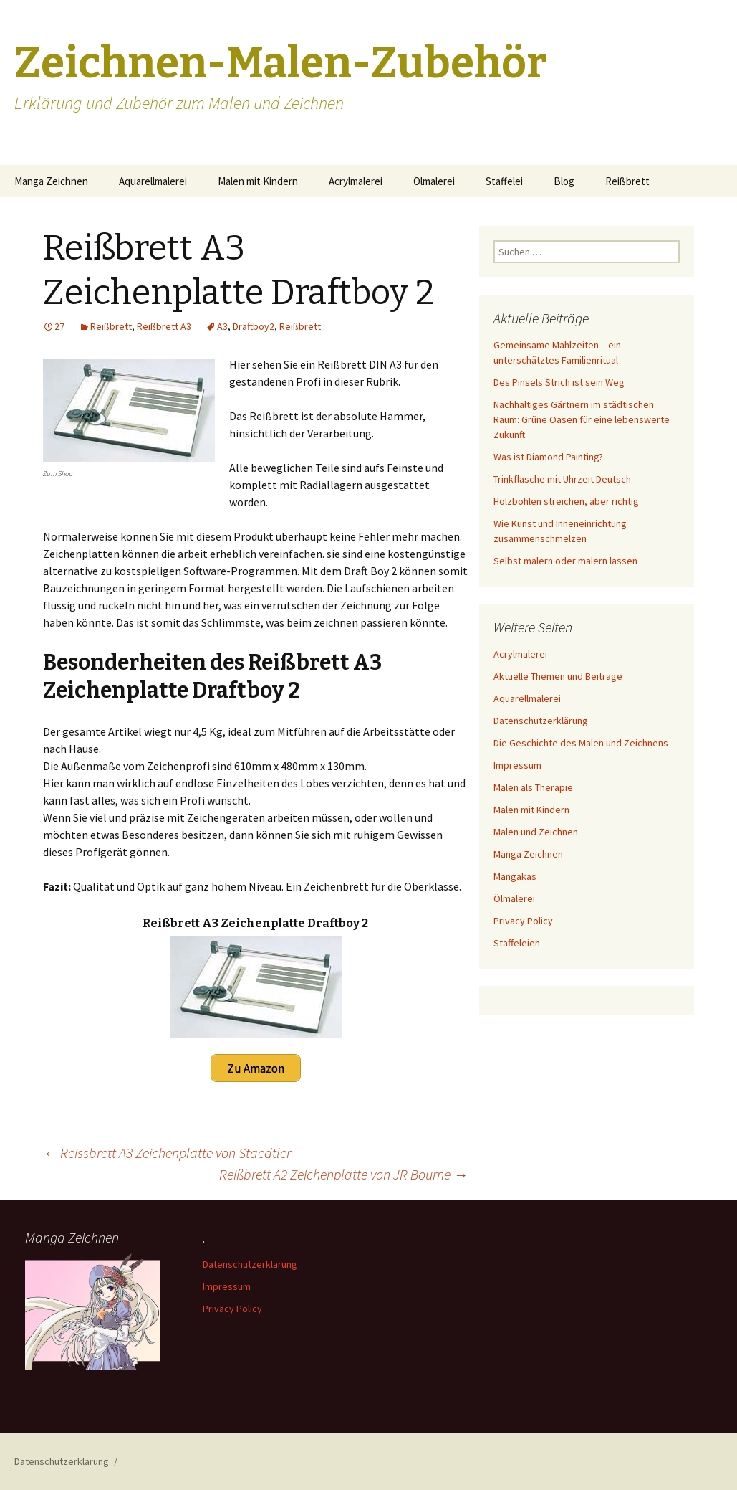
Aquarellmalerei (153, 181)
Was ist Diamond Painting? (548, 456)
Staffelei (504, 181)
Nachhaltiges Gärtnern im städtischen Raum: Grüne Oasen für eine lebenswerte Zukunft (581, 419)
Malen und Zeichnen (535, 831)
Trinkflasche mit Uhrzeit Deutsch (562, 479)
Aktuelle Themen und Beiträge (557, 676)
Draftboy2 (253, 326)
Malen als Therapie (533, 787)
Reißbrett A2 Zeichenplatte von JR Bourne (343, 1173)
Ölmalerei (434, 181)
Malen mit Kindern (258, 181)
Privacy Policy (523, 920)
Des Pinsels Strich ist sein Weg (559, 382)
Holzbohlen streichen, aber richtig (566, 501)
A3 (222, 326)
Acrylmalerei (355, 181)
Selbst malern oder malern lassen (565, 560)
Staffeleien (516, 942)
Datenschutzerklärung (540, 720)
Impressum (517, 765)
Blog (564, 181)
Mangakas (514, 876)
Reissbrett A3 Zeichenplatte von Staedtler (167, 1152)
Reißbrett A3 (164, 326)
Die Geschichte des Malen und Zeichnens (580, 742)
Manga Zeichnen (51, 181)
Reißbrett (627, 181)
